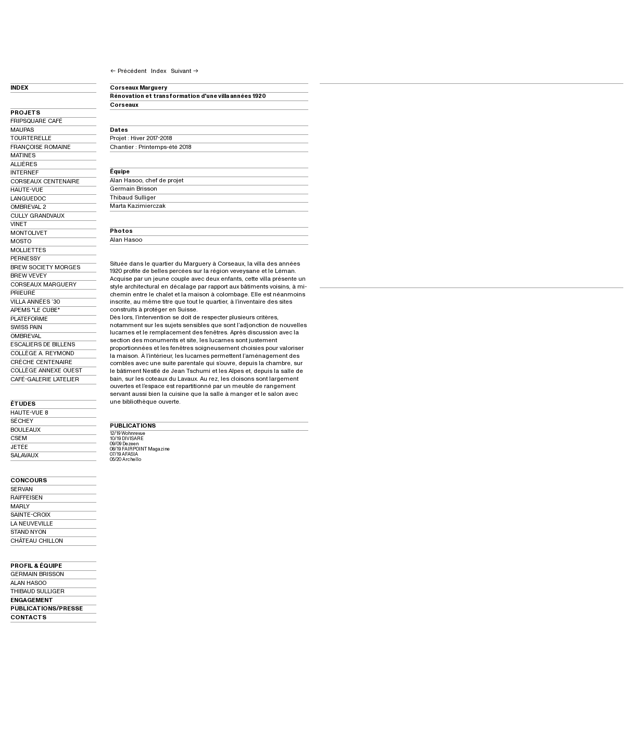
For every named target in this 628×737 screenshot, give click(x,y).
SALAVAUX (24, 455)
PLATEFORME (29, 319)
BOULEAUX (25, 430)
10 (112, 438)
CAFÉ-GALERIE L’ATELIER (44, 379)
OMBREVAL (25, 336)
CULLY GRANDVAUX (37, 216)
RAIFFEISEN (26, 498)
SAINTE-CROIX (30, 515)
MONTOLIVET (28, 233)
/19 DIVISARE (130, 438)
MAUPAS (22, 130)
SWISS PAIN (26, 327)
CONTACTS (28, 617)
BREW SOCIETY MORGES (45, 267)
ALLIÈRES (23, 164)
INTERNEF (24, 173)
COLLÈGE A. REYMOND (42, 353)
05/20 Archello (125, 459)
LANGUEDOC (28, 199)
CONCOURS (28, 480)
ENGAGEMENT (31, 600)
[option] (471, 184)
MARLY (20, 506)
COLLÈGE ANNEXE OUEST (46, 370)
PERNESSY (25, 259)
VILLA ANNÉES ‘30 (35, 302)
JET (15, 447)
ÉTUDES (22, 404)
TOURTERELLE (31, 138)
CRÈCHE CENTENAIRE (41, 362)
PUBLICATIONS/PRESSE (46, 609)
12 (112, 433)
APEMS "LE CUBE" (35, 310)
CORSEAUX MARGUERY (43, 285)
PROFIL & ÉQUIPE (36, 566)
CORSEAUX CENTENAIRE (45, 181)
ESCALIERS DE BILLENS (42, 344)
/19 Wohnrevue (130, 433)
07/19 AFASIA (124, 454)
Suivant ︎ (185, 71)
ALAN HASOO (28, 583)
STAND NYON (28, 532)
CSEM (18, 438)
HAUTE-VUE (26, 190)
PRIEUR (21, 293)
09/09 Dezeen (124, 444)
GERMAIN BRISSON (37, 574)
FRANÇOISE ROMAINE (40, 147)
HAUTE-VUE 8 (29, 413)
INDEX (19, 88)
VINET (18, 224)
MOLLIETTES (28, 250)
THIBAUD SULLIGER (37, 591)
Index (158, 71)
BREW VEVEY (28, 276)
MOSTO (20, 241)
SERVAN (21, 489)
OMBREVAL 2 (28, 207)
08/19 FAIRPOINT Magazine (140, 449)
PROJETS (25, 113)
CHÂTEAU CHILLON (36, 541)
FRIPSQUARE (28, 121)
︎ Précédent (128, 71)
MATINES (22, 155)
